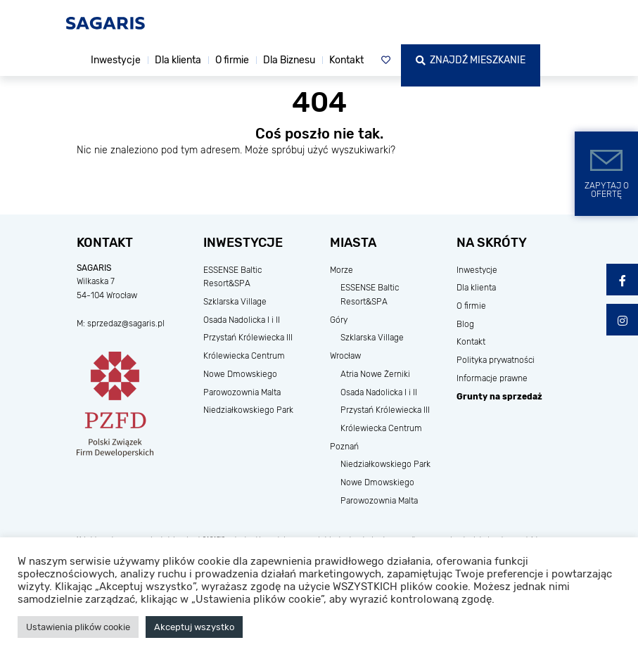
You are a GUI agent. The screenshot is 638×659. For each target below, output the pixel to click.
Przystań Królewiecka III (248, 338)
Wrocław (345, 356)
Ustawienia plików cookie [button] (78, 627)
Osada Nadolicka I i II (241, 320)
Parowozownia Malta (242, 392)
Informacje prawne (492, 378)
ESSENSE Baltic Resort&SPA (232, 277)
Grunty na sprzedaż (499, 397)
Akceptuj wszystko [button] (194, 627)
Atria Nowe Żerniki (375, 374)
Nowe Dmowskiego (240, 374)
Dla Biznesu (289, 60)
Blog (465, 324)
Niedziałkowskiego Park (248, 410)
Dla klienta (178, 60)
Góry (338, 320)
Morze (341, 270)
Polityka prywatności (496, 360)
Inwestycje (116, 60)
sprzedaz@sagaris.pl (126, 323)
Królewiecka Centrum (244, 356)
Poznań (344, 447)
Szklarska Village (235, 302)
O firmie (232, 60)
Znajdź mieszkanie (470, 60)
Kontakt (346, 60)
